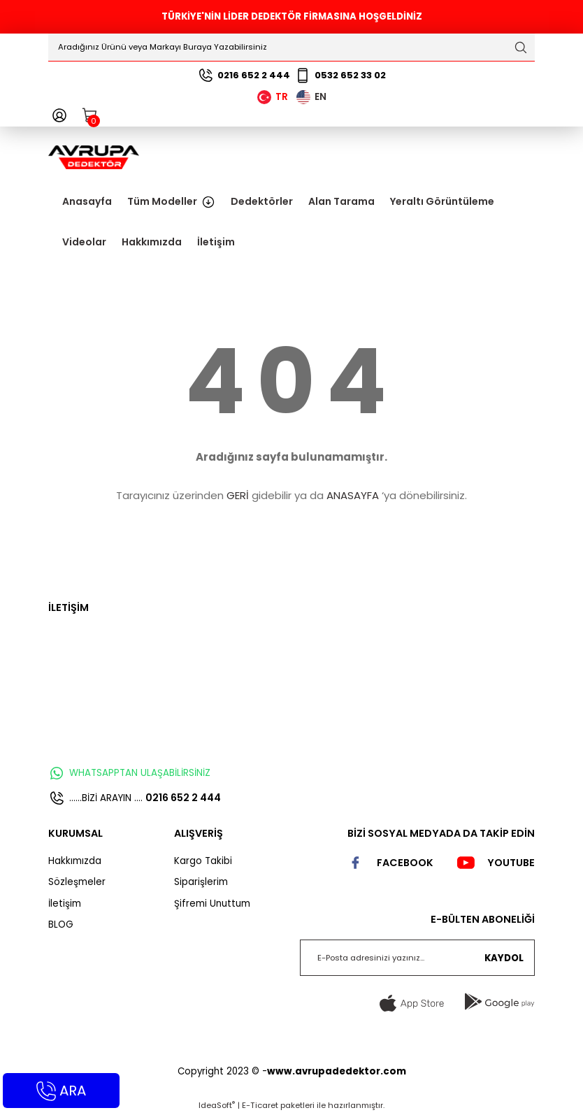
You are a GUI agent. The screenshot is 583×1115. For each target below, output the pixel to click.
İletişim (64, 903)
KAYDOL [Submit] (504, 958)
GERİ (237, 495)
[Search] (291, 48)
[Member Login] (59, 115)
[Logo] (93, 156)
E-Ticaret (260, 1105)
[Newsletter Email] (417, 958)
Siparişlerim (201, 882)
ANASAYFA (352, 495)
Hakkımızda (74, 861)
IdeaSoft (217, 1105)
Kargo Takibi (203, 861)
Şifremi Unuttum (212, 903)
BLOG (60, 924)
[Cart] (90, 115)
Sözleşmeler (77, 882)
